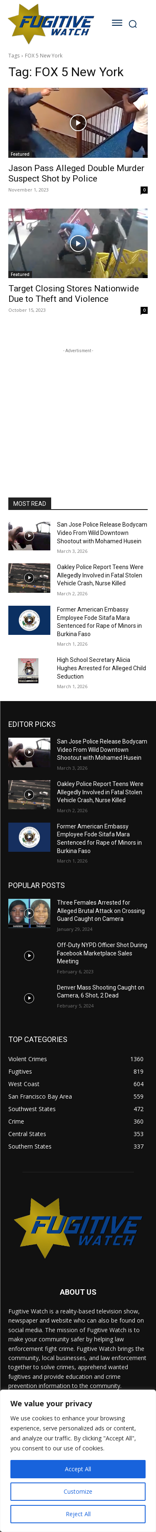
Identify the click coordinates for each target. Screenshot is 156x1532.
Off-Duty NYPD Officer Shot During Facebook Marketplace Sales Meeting (102, 953)
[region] (78, 1461)
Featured (20, 154)
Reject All (78, 1514)
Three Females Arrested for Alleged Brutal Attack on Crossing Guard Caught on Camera (101, 910)
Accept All (78, 1469)
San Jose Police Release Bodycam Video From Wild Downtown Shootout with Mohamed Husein (102, 532)
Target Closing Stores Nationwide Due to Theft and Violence (73, 294)
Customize (78, 1491)
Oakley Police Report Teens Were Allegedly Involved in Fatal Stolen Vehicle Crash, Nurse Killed (100, 575)
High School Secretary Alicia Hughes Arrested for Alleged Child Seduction (101, 668)
